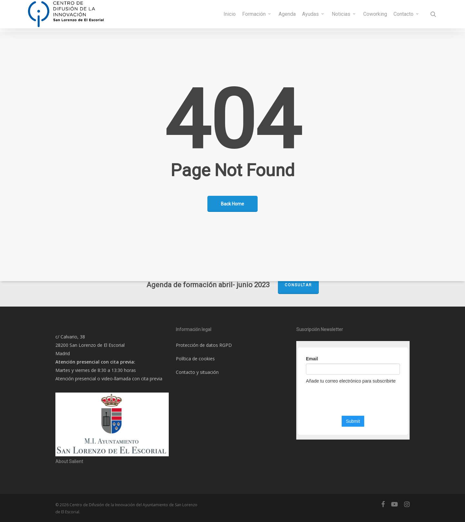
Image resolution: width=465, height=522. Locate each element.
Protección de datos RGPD (204, 345)
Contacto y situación (197, 372)
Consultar (298, 285)
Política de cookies (195, 359)
